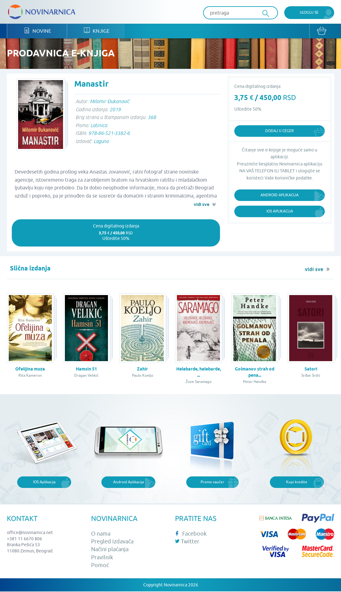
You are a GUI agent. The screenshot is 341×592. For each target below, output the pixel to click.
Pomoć (100, 565)
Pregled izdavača (112, 542)
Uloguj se (309, 12)
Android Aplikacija (280, 195)
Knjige (97, 31)
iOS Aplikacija (279, 211)
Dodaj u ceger (279, 131)
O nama (100, 534)
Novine (37, 31)
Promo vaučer (212, 482)
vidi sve (201, 205)
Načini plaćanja (110, 550)
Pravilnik (102, 557)
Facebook (191, 534)
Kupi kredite (296, 482)
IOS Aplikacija (44, 482)
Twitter (187, 542)
